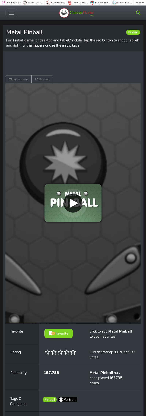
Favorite (58, 333)
